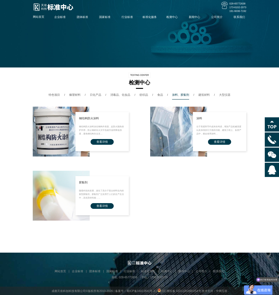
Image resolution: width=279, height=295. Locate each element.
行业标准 (128, 17)
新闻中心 (195, 17)
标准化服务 (151, 17)
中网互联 (221, 291)
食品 (160, 94)
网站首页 (38, 16)
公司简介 (218, 17)
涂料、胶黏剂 (180, 94)
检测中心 (173, 17)
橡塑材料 (75, 94)
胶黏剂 (83, 182)
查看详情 (102, 141)
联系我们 (240, 17)
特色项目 (54, 94)
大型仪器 (224, 94)
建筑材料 (204, 94)
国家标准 (106, 17)
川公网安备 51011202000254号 (179, 291)
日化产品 (95, 94)
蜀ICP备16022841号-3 (141, 291)
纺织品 (144, 94)
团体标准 (83, 17)
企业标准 (61, 17)
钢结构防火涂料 (89, 118)
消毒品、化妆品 (120, 94)
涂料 (199, 118)
